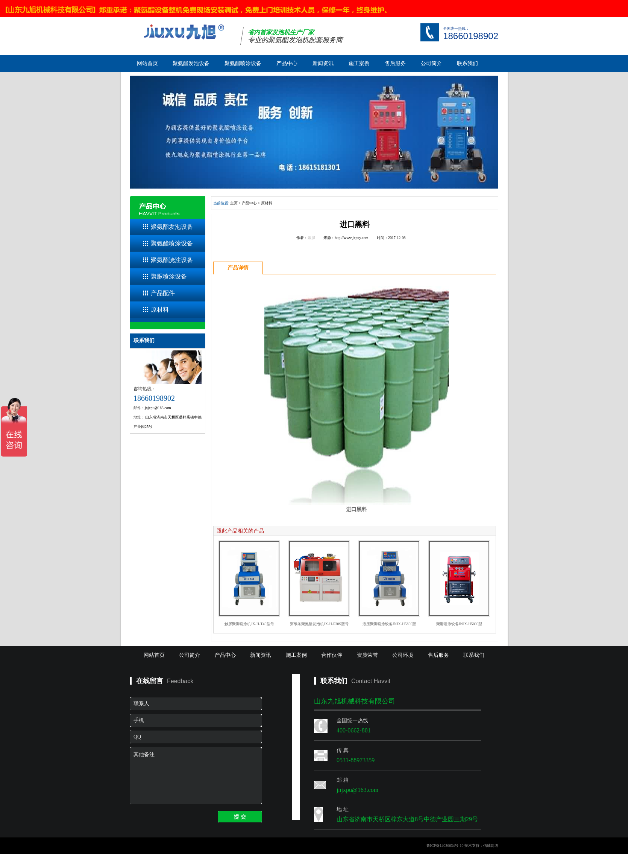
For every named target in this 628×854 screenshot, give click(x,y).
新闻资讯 (323, 63)
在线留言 (149, 681)
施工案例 (359, 63)
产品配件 (163, 293)
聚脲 (311, 238)
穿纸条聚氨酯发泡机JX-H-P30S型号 (319, 624)
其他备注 (196, 775)
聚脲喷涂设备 (169, 276)
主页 (234, 203)
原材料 (160, 309)
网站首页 (147, 63)
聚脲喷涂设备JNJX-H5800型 (459, 624)
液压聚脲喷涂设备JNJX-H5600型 (389, 624)
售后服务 (395, 63)
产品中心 (286, 63)
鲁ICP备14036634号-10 (445, 845)
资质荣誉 (367, 655)
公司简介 (431, 63)
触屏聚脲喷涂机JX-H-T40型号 (249, 624)
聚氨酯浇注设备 (172, 260)
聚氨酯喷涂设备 (243, 63)
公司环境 (402, 655)
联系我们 (467, 63)
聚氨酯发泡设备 (191, 63)
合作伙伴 (331, 655)
